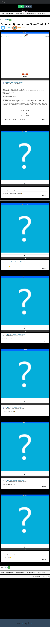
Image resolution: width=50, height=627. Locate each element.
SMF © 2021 (24, 622)
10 (27, 581)
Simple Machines (30, 622)
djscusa (25, 32)
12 (30, 581)
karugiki (25, 276)
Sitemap (17, 581)
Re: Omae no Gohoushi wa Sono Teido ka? (15, 189)
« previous (45, 17)
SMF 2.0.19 (19, 622)
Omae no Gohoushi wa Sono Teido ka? (14, 82)
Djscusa (22, 623)
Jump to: (34, 576)
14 (33, 581)
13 (32, 581)
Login (20, 6)
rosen (26, 495)
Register (28, 6)
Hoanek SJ (26, 204)
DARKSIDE (26, 131)
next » (48, 17)
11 (29, 581)
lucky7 (25, 422)
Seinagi (3, 1)
